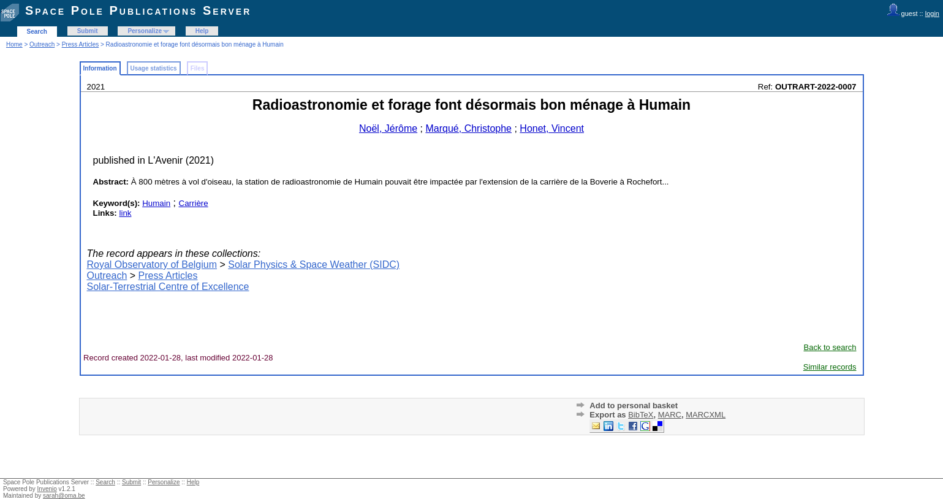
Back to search (830, 347)
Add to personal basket (633, 405)
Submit (87, 31)
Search (37, 31)
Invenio (47, 489)
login (932, 13)
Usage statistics (154, 68)
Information (100, 68)
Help (202, 31)
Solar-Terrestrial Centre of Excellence (168, 286)
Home (14, 44)
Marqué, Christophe (468, 128)
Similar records (830, 366)
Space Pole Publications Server (138, 10)
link (125, 213)
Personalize (144, 31)
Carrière (193, 203)
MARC (669, 414)
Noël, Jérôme (388, 128)
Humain (156, 203)
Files (198, 68)
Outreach (42, 44)
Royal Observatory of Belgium (152, 264)
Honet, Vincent (552, 128)
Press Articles (80, 44)
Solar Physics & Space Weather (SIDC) (314, 264)
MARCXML (705, 414)
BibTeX (640, 414)
